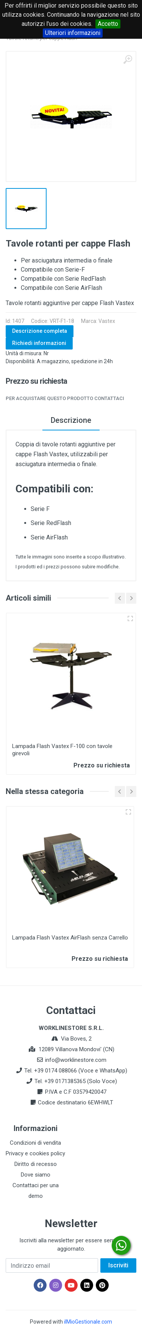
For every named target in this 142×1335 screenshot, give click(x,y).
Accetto (108, 23)
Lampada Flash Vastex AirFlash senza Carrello (70, 937)
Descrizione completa (39, 331)
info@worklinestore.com (75, 1060)
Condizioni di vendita (35, 1142)
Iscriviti (118, 1265)
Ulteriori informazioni (72, 32)
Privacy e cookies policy (35, 1153)
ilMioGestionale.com (88, 1322)
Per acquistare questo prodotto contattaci (65, 398)
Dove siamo (35, 1174)
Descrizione (71, 420)
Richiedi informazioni (39, 343)
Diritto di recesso (35, 1164)
